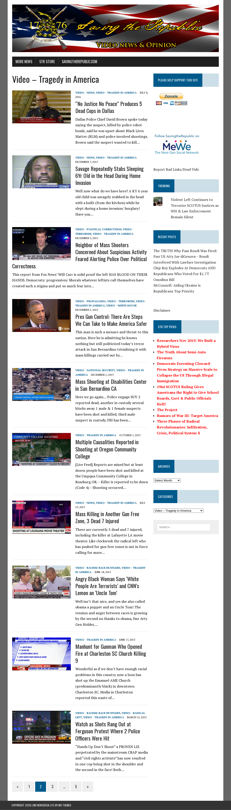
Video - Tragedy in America (115, 92)
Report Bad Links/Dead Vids (176, 169)
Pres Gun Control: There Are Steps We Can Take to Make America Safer (110, 320)
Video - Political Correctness (98, 229)
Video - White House (121, 305)
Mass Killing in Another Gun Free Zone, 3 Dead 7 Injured (107, 517)
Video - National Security (94, 370)
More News (23, 61)
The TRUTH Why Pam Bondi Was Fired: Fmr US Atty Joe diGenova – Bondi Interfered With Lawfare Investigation (185, 257)
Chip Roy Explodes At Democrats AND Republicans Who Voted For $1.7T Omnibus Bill (185, 274)
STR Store (46, 61)
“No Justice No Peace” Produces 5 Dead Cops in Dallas (108, 107)
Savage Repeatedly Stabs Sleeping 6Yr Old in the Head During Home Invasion (109, 176)
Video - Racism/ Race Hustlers (97, 568)
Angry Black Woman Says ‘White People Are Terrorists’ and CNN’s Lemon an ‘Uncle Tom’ (106, 586)
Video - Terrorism (120, 301)
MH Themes (64, 805)
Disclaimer (162, 310)
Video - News (84, 92)
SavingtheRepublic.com (79, 61)
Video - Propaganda (90, 301)
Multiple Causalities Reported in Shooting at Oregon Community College (106, 449)
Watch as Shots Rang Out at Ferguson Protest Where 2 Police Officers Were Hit (107, 731)
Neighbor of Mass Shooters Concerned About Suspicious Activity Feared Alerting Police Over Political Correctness (79, 255)
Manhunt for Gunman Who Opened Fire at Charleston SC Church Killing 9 (110, 653)
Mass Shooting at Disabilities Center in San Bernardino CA (110, 385)
